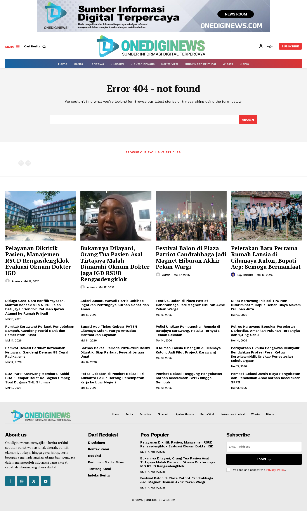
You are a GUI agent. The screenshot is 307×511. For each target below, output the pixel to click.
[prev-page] (21, 163)
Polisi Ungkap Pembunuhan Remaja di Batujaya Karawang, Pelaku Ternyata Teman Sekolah (188, 330)
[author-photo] (8, 281)
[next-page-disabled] (28, 163)
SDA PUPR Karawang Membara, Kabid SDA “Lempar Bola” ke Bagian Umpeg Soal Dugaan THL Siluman (37, 378)
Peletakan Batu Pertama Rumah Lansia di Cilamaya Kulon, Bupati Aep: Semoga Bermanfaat (266, 257)
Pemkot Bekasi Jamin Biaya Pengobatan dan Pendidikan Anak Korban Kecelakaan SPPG (265, 378)
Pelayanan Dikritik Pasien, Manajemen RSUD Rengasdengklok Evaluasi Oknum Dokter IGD (38, 260)
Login (264, 459)
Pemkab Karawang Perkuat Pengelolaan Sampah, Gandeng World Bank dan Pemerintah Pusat (39, 330)
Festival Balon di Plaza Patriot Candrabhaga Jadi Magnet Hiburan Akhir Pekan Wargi (191, 257)
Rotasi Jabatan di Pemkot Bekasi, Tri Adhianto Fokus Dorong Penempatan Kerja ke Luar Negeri (112, 378)
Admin (16, 281)
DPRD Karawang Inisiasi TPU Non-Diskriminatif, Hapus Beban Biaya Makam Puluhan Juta (266, 305)
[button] (36, 46)
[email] (264, 446)
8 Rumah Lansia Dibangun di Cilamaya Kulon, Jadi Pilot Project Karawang (188, 350)
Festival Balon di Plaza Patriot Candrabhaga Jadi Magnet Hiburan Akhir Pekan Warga (190, 305)
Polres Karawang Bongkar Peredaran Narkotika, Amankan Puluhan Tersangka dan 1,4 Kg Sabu (265, 330)
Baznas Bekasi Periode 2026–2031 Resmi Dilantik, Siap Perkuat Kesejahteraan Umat (115, 352)
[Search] (248, 119)
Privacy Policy (275, 469)
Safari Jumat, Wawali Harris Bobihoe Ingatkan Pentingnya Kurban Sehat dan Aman (114, 305)
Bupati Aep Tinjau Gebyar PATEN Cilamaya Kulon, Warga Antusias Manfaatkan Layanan (108, 330)
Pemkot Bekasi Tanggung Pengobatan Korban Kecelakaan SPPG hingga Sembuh (189, 378)
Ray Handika (245, 275)
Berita (144, 451)
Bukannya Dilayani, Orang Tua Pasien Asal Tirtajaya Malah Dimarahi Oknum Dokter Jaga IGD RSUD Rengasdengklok (114, 263)
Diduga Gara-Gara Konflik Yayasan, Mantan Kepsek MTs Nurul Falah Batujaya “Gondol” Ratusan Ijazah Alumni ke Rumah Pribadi (35, 307)
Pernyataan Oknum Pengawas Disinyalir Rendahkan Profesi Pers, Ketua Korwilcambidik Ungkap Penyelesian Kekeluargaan (265, 354)
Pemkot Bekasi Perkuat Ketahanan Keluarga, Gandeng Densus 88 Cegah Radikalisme (37, 352)
